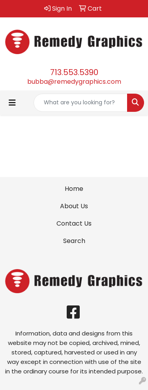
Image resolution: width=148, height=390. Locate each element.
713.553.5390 (74, 72)
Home (74, 188)
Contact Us (74, 223)
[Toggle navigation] (12, 102)
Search (74, 240)
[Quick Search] (80, 103)
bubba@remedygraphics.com (74, 81)
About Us (74, 206)
